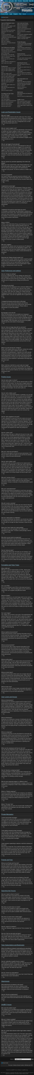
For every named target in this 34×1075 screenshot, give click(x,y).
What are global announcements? (8, 100)
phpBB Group (10, 1011)
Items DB (11, 1)
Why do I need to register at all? (8, 26)
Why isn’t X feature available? (23, 102)
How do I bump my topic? (7, 90)
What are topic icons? (6, 106)
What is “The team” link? (22, 38)
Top (3, 124)
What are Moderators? (22, 26)
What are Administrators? (23, 24)
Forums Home (4, 14)
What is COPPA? (5, 40)
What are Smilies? (5, 97)
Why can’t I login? (5, 24)
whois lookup (11, 1038)
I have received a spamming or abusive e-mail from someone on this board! (24, 49)
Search (24, 14)
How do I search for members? (24, 72)
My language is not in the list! (7, 54)
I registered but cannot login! (7, 35)
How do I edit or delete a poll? (8, 76)
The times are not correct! (7, 50)
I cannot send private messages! (24, 43)
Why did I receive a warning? (7, 80)
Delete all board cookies (18, 1065)
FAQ (20, 14)
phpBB (12, 1069)
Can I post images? (5, 99)
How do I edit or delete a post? (8, 69)
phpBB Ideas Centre (6, 1023)
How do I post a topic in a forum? (8, 67)
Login (10, 14)
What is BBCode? (5, 95)
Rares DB (25, 1)
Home (6, 1)
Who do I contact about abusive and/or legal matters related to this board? (24, 105)
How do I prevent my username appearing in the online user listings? (8, 32)
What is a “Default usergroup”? (24, 37)
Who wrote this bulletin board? (24, 101)
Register (15, 14)
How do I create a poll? (6, 73)
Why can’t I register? (5, 41)
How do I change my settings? (8, 49)
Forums (20, 1)
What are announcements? (7, 102)
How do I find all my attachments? (24, 96)
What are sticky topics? (6, 103)
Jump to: (12, 1059)
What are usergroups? (22, 27)
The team (10, 1065)
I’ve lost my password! (6, 34)
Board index (5, 17)
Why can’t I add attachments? (8, 79)
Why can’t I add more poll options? (9, 74)
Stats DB (31, 1)
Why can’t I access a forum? (7, 77)
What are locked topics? (6, 104)
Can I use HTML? (5, 96)
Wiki (16, 1)
